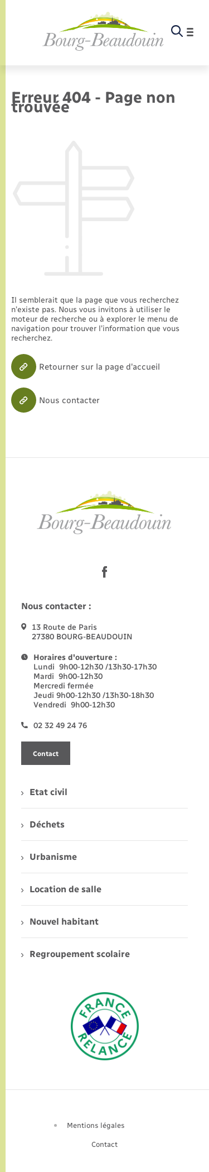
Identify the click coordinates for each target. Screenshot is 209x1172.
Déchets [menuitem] (43, 824)
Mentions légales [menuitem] (96, 1125)
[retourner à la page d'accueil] (103, 32)
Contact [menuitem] (104, 1144)
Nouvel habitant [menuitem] (60, 921)
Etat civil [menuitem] (44, 792)
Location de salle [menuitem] (61, 889)
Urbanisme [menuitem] (49, 857)
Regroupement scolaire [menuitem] (75, 954)
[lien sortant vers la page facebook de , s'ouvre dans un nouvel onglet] (104, 571)
